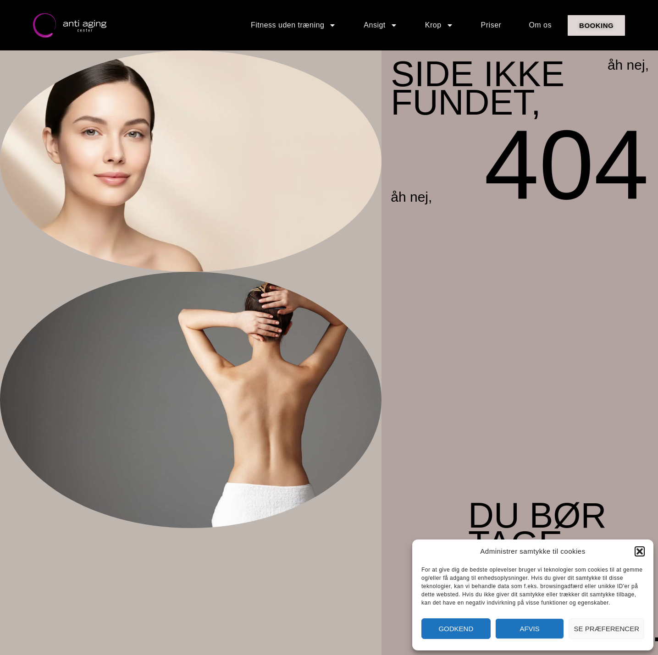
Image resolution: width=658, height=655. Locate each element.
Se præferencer (606, 629)
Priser (491, 25)
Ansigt (380, 25)
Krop (439, 25)
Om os (540, 25)
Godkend (455, 629)
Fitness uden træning (293, 25)
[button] (639, 551)
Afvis (529, 629)
